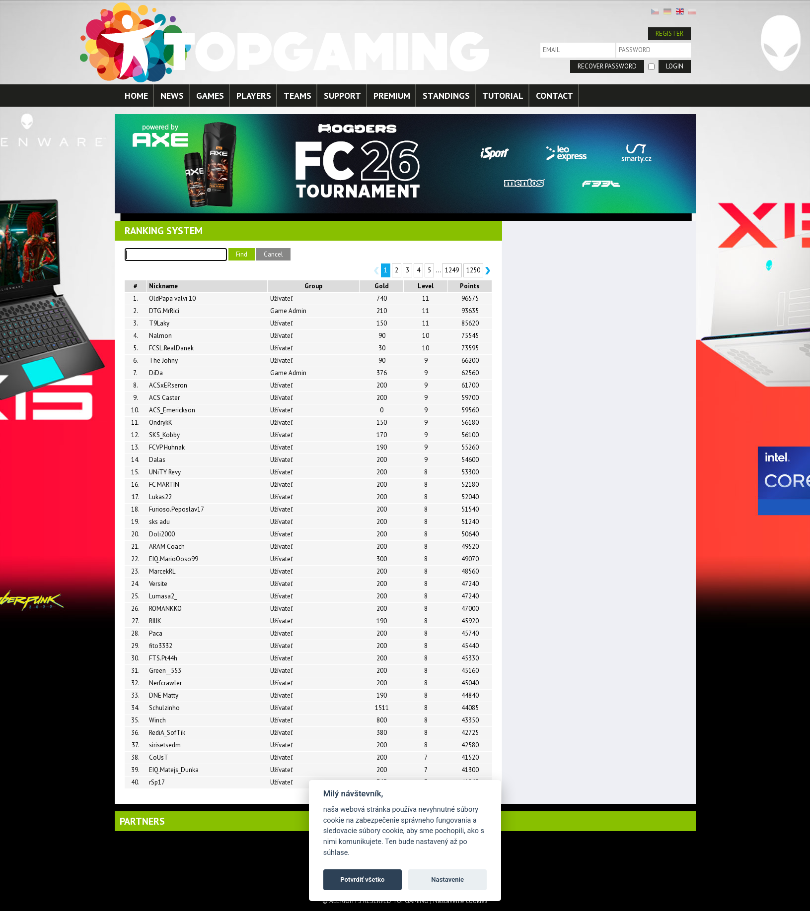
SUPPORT (342, 95)
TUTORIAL (502, 95)
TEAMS (297, 95)
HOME (136, 95)
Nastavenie (447, 879)
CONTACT (554, 95)
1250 (473, 270)
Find (241, 254)
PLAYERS (253, 95)
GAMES (210, 95)
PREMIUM (391, 95)
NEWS (172, 95)
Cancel (273, 254)
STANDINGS (446, 95)
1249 (452, 270)
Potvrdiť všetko (362, 879)
